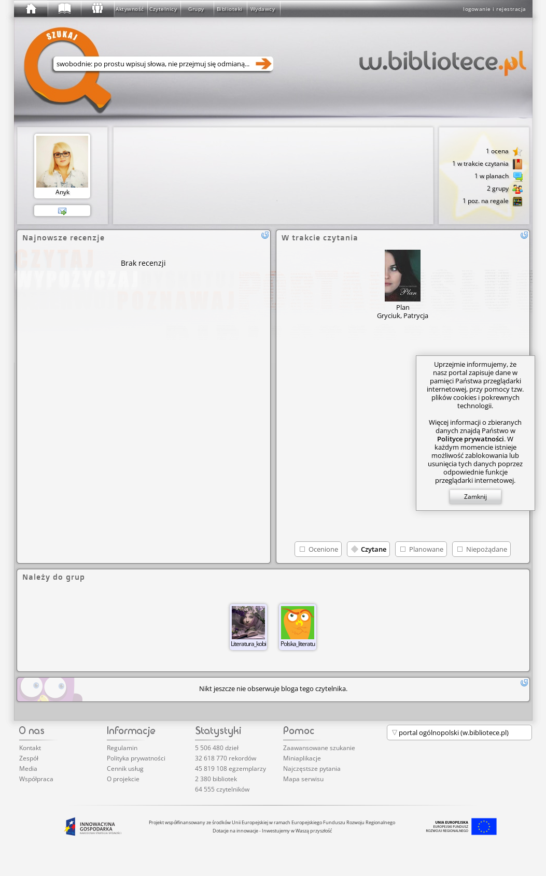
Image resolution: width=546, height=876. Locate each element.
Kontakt (30, 747)
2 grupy (505, 189)
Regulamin (122, 747)
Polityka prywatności (136, 758)
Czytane (373, 549)
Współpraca (36, 778)
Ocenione (323, 549)
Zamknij (475, 496)
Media (28, 768)
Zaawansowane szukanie (319, 747)
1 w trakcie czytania (487, 164)
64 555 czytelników (222, 789)
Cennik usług (125, 768)
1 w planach (498, 176)
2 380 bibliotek (216, 778)
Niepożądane (486, 549)
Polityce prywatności (470, 438)
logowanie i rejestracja (494, 8)
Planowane (426, 549)
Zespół (28, 758)
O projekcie (123, 778)
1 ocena (504, 152)
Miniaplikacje (302, 758)
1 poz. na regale (493, 201)
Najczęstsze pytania (312, 768)
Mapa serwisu (303, 778)
